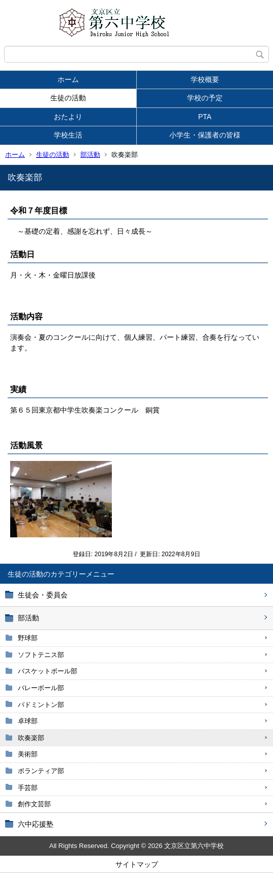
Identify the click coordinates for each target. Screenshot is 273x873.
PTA (204, 117)
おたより (68, 117)
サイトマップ (136, 864)
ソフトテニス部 (41, 655)
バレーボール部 (41, 688)
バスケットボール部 (47, 671)
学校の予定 (205, 98)
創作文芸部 (34, 804)
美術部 (28, 754)
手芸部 (28, 788)
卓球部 (28, 721)
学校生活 (68, 135)
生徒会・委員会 (43, 595)
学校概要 (205, 79)
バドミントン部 (41, 704)
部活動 (90, 154)
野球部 (28, 638)
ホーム (68, 79)
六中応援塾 (35, 824)
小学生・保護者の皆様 (204, 135)
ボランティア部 (41, 771)
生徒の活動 (68, 98)
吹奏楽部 (31, 738)
